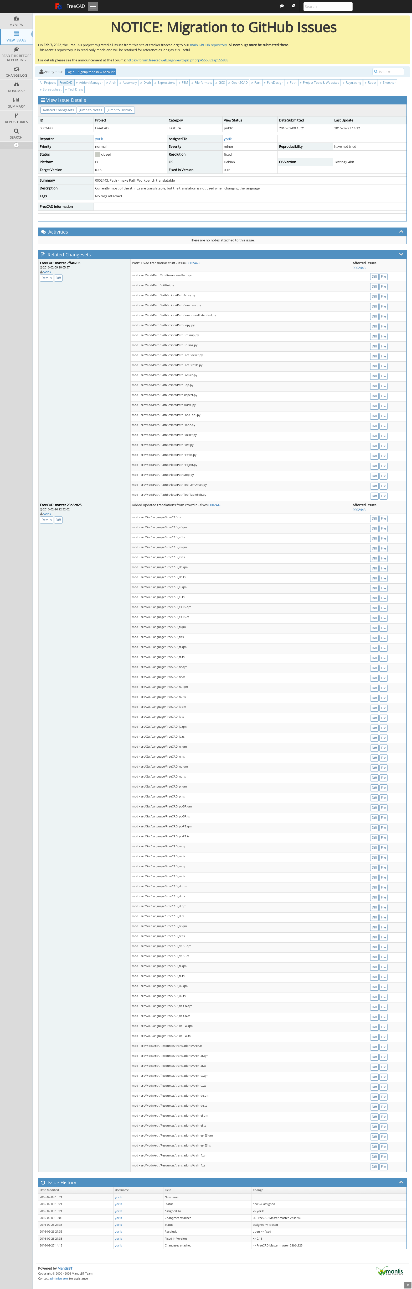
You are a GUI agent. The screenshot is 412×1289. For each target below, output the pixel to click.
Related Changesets (58, 110)
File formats (202, 82)
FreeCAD (70, 6)
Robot (370, 82)
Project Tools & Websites (319, 82)
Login (70, 72)
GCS (220, 82)
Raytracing (352, 82)
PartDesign (273, 82)
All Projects (48, 82)
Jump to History (119, 110)
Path (291, 82)
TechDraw (74, 89)
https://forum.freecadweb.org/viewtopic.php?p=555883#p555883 (177, 60)
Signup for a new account (96, 72)
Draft (145, 82)
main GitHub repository (208, 45)
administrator (58, 1278)
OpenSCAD (238, 82)
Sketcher (388, 82)
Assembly (128, 82)
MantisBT (65, 1268)
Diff (58, 278)
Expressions (164, 82)
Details (47, 278)
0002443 (193, 263)
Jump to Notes (90, 110)
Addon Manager (89, 82)
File (383, 276)
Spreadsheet (50, 89)
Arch (111, 82)
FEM (183, 82)
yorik (99, 138)
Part (255, 82)
